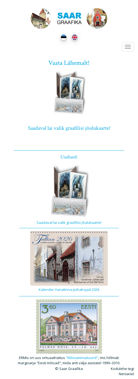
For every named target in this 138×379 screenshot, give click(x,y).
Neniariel (126, 373)
